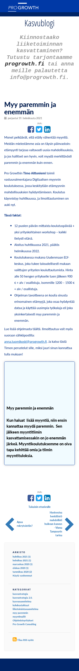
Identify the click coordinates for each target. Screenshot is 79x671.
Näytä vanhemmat (22, 571)
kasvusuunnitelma (22, 597)
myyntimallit (19, 612)
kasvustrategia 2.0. (22, 593)
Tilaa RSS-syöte (25, 635)
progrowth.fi (24, 61)
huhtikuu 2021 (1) (22, 552)
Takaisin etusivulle (39, 502)
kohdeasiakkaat (21, 600)
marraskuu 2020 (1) (22, 559)
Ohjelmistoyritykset (23, 616)
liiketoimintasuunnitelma (25, 604)
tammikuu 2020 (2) (22, 567)
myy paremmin (20, 608)
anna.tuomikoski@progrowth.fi (25, 337)
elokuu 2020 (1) (20, 563)
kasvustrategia (20, 589)
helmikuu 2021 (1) (22, 556)
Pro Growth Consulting (24, 619)
